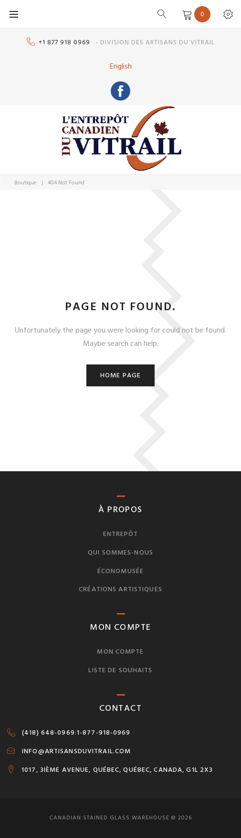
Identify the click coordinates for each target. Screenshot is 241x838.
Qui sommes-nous (120, 552)
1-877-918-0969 (104, 732)
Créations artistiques (120, 589)
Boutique (25, 182)
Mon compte (120, 651)
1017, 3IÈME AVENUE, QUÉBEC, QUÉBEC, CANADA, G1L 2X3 (117, 770)
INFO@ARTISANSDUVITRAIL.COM (76, 751)
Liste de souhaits (120, 670)
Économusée (120, 570)
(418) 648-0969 (48, 732)
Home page (120, 375)
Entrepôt (120, 533)
